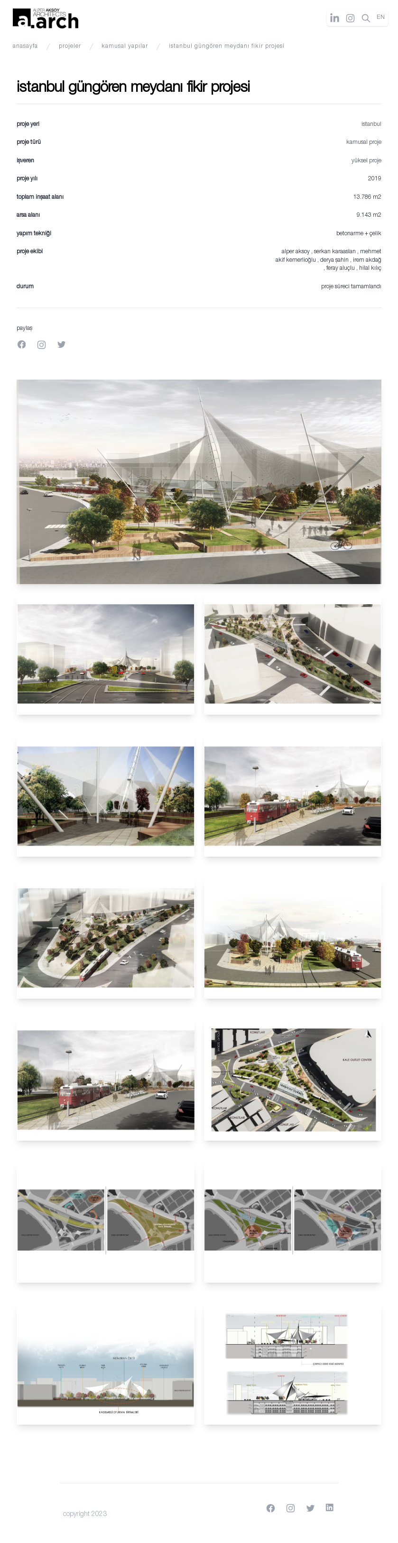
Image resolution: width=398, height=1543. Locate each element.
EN (381, 18)
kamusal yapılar (125, 47)
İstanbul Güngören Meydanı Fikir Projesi (227, 47)
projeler (70, 47)
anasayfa (25, 47)
